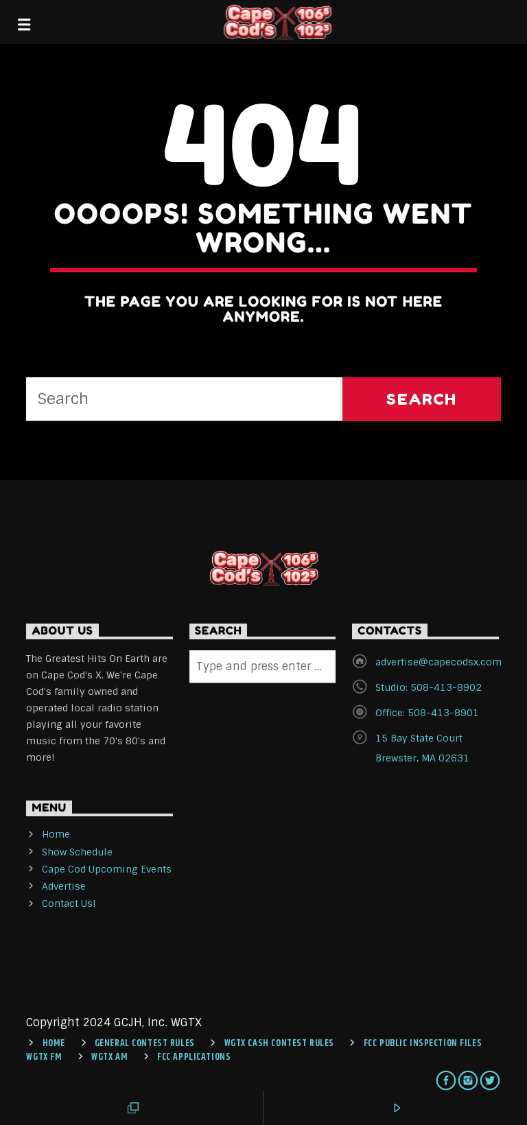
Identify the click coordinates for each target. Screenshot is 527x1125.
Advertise (64, 886)
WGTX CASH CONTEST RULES (279, 1043)
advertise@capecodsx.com (438, 662)
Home (56, 834)
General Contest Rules (145, 1043)
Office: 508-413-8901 (427, 713)
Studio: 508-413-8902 (428, 687)
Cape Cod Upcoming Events (107, 869)
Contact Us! (69, 903)
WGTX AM (109, 1057)
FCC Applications (194, 1057)
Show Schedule (77, 852)
